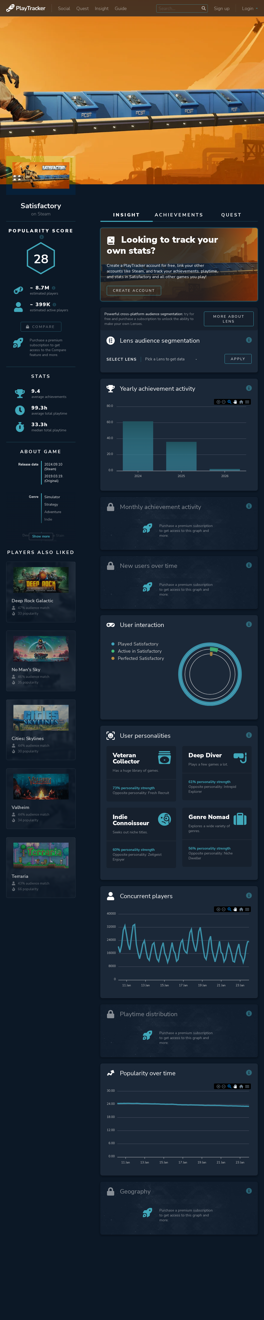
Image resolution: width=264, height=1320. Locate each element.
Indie (48, 520)
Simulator (52, 498)
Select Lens (121, 371)
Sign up (221, 8)
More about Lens (228, 330)
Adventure (52, 513)
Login (250, 8)
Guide (121, 8)
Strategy (51, 505)
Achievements (179, 215)
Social (64, 8)
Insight (102, 8)
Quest (82, 8)
